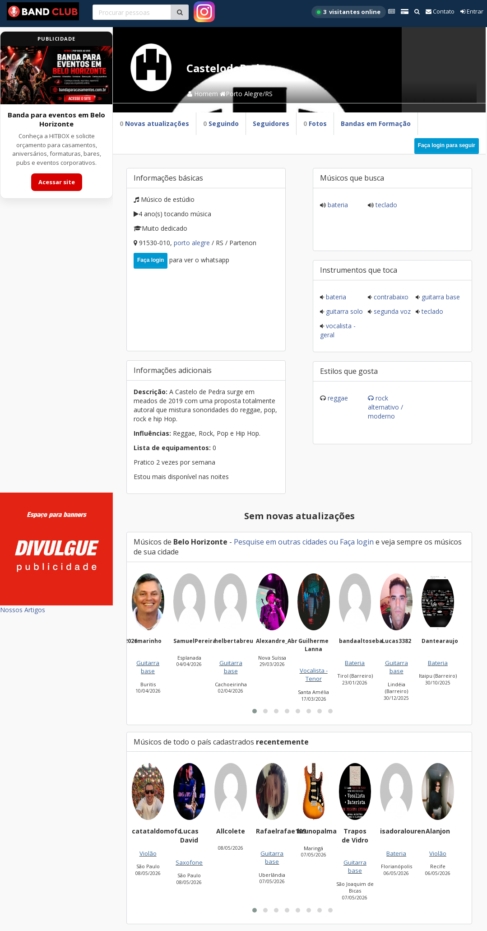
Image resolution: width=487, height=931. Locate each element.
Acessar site (56, 182)
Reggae (338, 398)
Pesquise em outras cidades (280, 542)
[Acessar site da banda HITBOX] (56, 75)
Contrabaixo (390, 297)
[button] (254, 711)
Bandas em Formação (376, 123)
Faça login (150, 260)
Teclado (385, 204)
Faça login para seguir (446, 145)
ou (333, 542)
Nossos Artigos (22, 609)
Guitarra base (440, 297)
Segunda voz (391, 311)
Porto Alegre (193, 242)
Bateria (337, 204)
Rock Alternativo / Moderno (385, 407)
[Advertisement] (56, 351)
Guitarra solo (343, 311)
